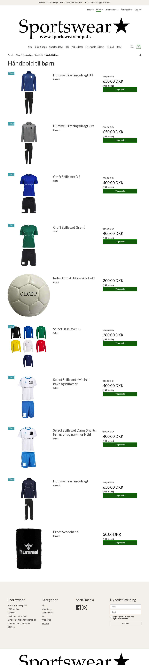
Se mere (45, 623)
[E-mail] (125, 612)
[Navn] (125, 606)
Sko (43, 605)
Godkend (125, 623)
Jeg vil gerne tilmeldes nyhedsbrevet (123, 618)
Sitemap (11, 627)
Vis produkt (120, 89)
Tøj (43, 616)
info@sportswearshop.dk (25, 620)
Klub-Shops (47, 609)
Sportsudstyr (47, 613)
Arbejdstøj (46, 620)
